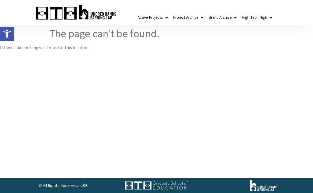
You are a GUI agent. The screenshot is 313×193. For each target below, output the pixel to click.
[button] (7, 34)
